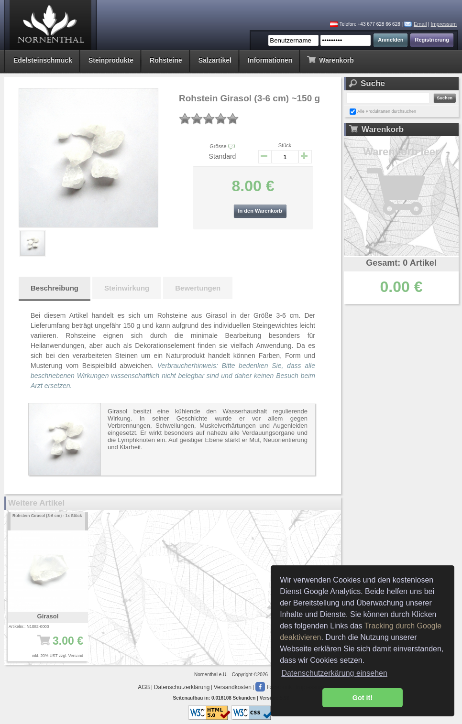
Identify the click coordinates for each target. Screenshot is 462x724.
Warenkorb (330, 59)
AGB (144, 687)
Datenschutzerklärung (182, 687)
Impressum (444, 24)
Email (420, 24)
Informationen (270, 60)
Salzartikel (214, 60)
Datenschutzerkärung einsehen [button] (334, 673)
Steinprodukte (110, 60)
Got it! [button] (362, 698)
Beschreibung (54, 288)
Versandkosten (233, 687)
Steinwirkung (126, 288)
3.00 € (51, 645)
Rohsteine (166, 60)
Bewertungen (197, 288)
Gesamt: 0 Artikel (401, 263)
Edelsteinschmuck (42, 60)
